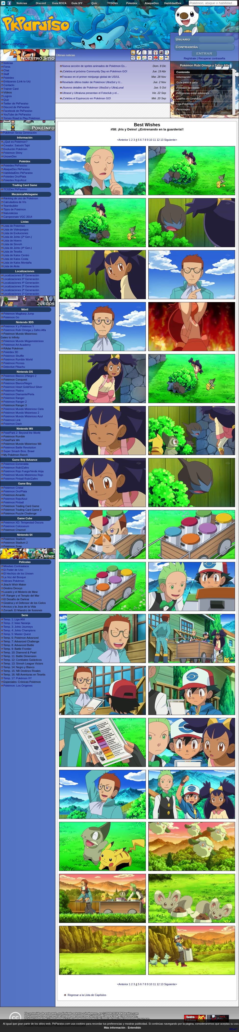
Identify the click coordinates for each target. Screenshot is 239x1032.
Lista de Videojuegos (15, 229)
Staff (6, 74)
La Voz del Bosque (14, 577)
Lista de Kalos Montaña (17, 262)
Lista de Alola (11, 266)
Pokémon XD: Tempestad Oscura (23, 522)
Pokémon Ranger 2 (15, 401)
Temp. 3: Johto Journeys (18, 626)
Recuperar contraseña (211, 58)
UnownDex (10, 156)
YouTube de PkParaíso (17, 114)
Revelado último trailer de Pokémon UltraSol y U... (92, 82)
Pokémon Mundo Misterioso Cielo (23, 409)
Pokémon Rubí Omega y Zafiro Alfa (24, 330)
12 (158, 139)
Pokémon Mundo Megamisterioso (23, 341)
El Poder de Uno (13, 569)
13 (162, 139)
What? (233, 1029)
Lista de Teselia (12, 251)
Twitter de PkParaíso (15, 103)
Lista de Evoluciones (15, 233)
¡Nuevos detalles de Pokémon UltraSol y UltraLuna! (93, 87)
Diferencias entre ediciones (192, 93)
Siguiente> (170, 139)
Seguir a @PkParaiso (14, 44)
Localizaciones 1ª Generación (21, 293)
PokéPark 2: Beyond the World (21, 432)
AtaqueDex (152, 3)
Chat (6, 70)
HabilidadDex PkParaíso (18, 172)
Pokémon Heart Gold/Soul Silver (22, 386)
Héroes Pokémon (13, 580)
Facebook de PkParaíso (17, 110)
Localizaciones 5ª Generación (21, 279)
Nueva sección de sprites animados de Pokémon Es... (94, 65)
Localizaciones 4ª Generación (21, 282)
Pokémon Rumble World (18, 359)
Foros (6, 66)
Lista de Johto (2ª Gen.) (17, 236)
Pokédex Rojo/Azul (14, 180)
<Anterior (123, 139)
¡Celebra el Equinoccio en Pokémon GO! (86, 98)
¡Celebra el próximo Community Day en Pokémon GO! (94, 71)
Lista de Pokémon (14, 225)
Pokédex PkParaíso (15, 165)
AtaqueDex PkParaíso (16, 169)
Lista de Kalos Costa (15, 258)
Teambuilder (10, 205)
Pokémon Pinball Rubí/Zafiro (20, 478)
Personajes (183, 109)
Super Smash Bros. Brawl (18, 451)
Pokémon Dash (12, 423)
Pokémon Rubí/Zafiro (16, 467)
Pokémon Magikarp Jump (18, 313)
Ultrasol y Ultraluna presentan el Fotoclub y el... (90, 92)
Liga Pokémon (185, 103)
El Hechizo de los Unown (18, 573)
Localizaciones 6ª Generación (21, 275)
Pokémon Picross (14, 363)
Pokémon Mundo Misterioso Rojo (23, 474)
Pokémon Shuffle (13, 355)
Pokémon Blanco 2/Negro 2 (20, 375)
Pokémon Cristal (13, 487)
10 (151, 139)
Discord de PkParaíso (16, 107)
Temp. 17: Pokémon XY (17, 678)
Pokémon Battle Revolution (19, 447)
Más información (114, 1027)
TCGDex (112, 3)
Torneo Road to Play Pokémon (21, 118)
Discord (41, 3)
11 (155, 139)
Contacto (8, 85)
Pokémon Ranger (14, 397)
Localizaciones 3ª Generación (21, 286)
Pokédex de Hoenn (188, 87)
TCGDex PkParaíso (15, 189)
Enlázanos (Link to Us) (17, 81)
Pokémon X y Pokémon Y (18, 326)
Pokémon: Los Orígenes (18, 685)
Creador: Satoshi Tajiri (16, 145)
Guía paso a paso (187, 82)
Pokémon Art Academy (17, 344)
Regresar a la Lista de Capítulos (87, 995)
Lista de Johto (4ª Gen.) (17, 247)
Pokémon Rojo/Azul (15, 498)
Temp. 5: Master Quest (17, 634)
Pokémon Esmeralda (15, 463)
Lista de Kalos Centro (16, 255)
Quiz (94, 3)
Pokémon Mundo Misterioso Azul (23, 416)
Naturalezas (10, 213)
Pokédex (131, 3)
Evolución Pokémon (15, 149)
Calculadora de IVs (14, 202)
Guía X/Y (76, 3)
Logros (7, 96)
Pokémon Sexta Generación (20, 132)
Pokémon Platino (13, 390)
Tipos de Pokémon (14, 209)
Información (183, 77)
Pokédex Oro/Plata (14, 176)
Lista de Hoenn (12, 240)
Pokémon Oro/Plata (15, 491)
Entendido (134, 1027)
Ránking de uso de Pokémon (20, 198)
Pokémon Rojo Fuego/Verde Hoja (23, 471)
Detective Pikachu (14, 366)
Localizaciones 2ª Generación (21, 290)
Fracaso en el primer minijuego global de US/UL (91, 76)
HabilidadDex (172, 3)
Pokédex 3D (10, 352)
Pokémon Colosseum (16, 526)
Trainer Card (10, 88)
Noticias (22, 3)
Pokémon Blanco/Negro (17, 383)
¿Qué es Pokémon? (15, 141)
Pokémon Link (12, 420)
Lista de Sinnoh (12, 244)
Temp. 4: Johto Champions (19, 630)
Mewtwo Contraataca (16, 566)
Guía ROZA (59, 3)
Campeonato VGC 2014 (17, 216)
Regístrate (190, 58)
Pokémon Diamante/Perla (18, 394)
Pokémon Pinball (13, 502)
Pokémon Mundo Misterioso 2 (21, 412)
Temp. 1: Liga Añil (14, 619)
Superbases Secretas (189, 114)
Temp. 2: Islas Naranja (16, 623)
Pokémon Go (11, 317)
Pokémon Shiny (12, 152)
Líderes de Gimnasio (188, 98)
